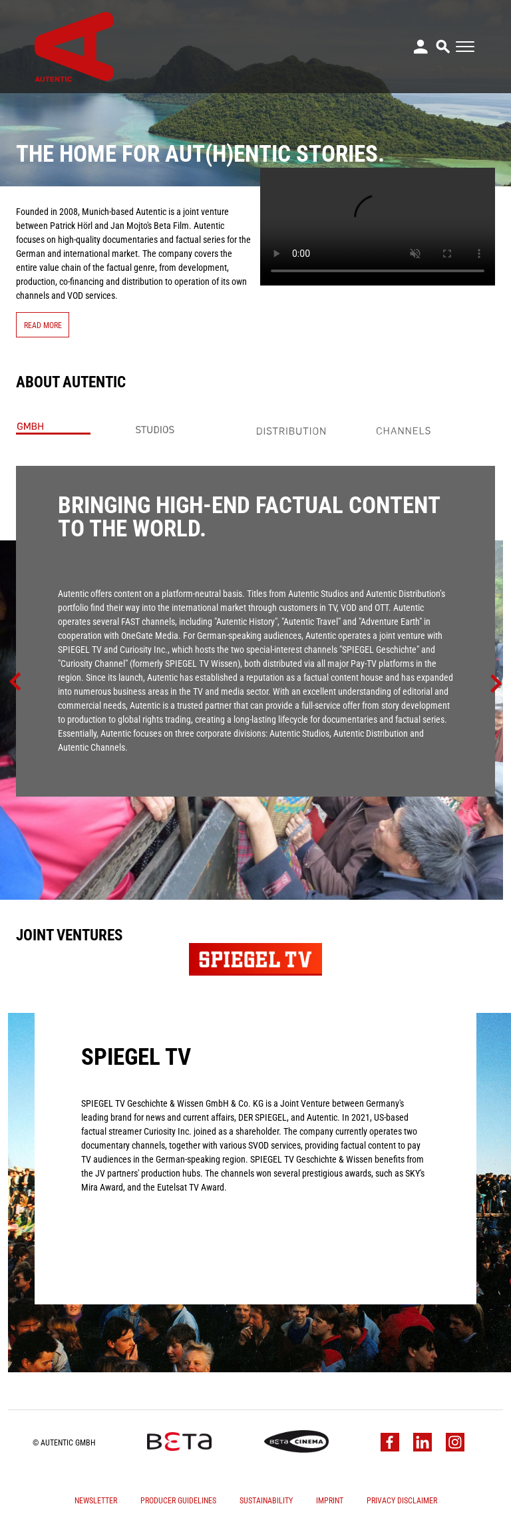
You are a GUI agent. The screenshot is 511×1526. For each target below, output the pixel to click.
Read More (43, 325)
